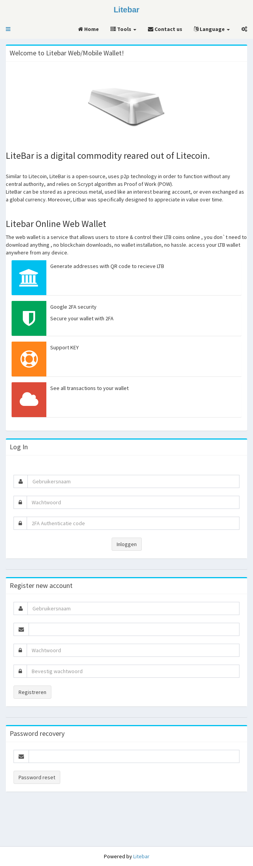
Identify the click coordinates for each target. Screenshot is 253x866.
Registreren (32, 692)
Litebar (141, 856)
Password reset (37, 777)
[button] (8, 29)
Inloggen (127, 544)
